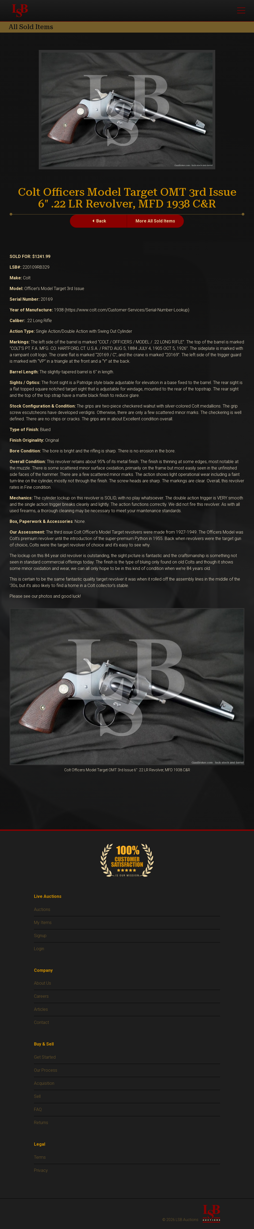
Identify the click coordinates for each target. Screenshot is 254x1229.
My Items (43, 922)
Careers (41, 996)
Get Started (45, 1057)
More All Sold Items (155, 221)
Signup (40, 935)
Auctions (42, 909)
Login (39, 948)
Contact (41, 1022)
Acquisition (44, 1083)
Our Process (45, 1070)
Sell (37, 1096)
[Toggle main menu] (241, 10)
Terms (40, 1157)
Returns (41, 1122)
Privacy (41, 1170)
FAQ (38, 1109)
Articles (41, 1009)
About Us (42, 983)
